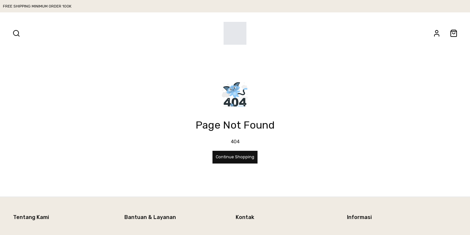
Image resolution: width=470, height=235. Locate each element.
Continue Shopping (235, 156)
